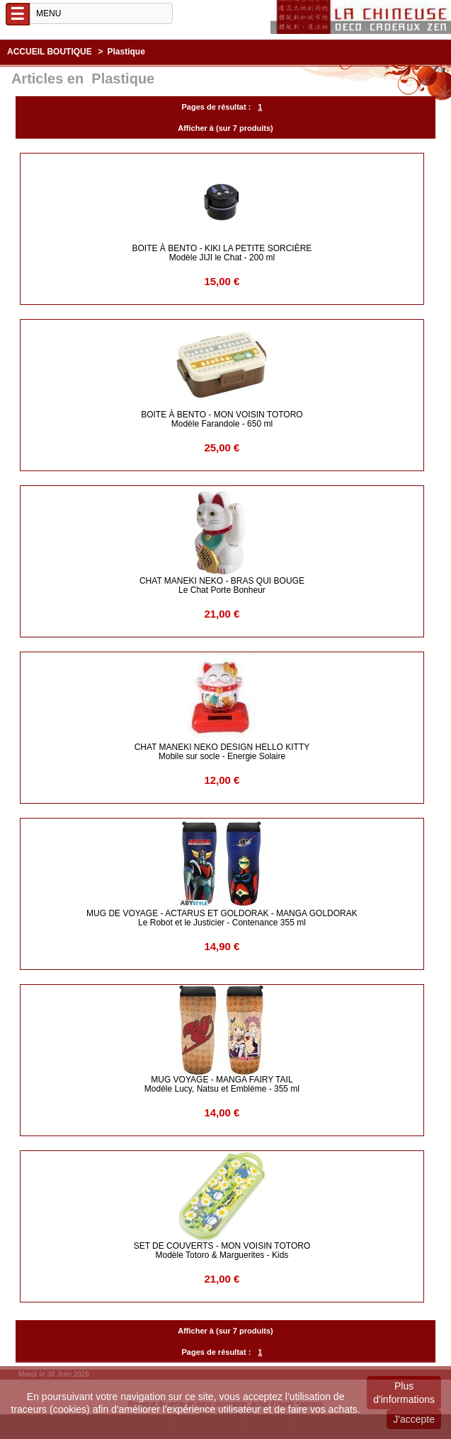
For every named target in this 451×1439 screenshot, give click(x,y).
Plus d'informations (404, 1392)
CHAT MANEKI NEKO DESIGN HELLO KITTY (222, 751)
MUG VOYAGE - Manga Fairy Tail (221, 1084)
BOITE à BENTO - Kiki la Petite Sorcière (222, 252)
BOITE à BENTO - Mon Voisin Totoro (221, 419)
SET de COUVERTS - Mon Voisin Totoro (222, 1250)
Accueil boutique (49, 52)
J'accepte (414, 1419)
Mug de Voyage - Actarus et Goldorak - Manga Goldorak (222, 917)
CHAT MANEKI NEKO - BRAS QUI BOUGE (221, 585)
